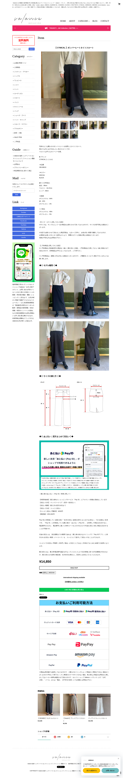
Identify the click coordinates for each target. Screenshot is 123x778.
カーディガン (18, 93)
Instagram (23, 208)
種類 (40, 572)
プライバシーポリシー (21, 167)
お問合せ (17, 164)
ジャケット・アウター (21, 71)
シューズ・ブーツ (20, 115)
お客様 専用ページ (20, 63)
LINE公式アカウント (23, 217)
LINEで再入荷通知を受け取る (74, 590)
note (23, 233)
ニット (16, 89)
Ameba (23, 238)
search (31, 49)
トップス (17, 76)
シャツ (16, 85)
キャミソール (18, 107)
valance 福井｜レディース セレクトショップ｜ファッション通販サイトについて (24, 158)
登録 (16, 194)
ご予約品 (17, 141)
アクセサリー (18, 128)
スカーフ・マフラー (20, 124)
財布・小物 (17, 133)
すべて (44, 737)
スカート (17, 98)
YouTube (23, 225)
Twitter (23, 213)
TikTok (23, 229)
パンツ (16, 102)
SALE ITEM (18, 137)
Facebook (23, 221)
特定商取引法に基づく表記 (22, 171)
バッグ (16, 111)
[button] (84, 21)
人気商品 (17, 67)
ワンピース (17, 80)
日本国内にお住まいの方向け (74, 582)
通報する (41, 594)
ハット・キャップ (20, 120)
